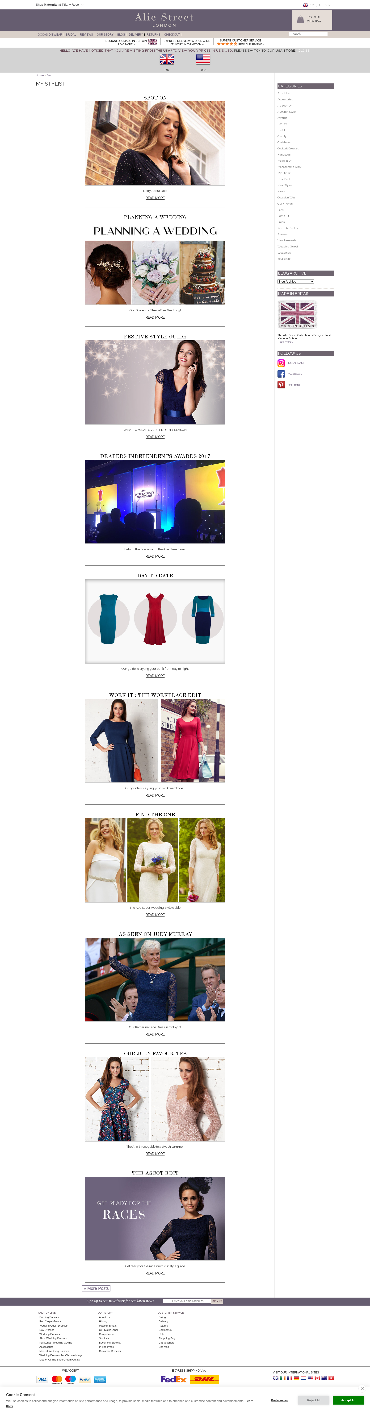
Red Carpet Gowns (50, 1321)
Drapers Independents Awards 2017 (155, 456)
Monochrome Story (290, 167)
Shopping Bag (167, 1338)
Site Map (164, 1346)
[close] (362, 1389)
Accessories (285, 99)
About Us (284, 93)
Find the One (155, 815)
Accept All (348, 1400)
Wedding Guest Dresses (53, 1325)
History (103, 1321)
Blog (121, 34)
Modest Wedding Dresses (54, 1351)
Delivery (136, 34)
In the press (106, 1346)
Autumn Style (287, 111)
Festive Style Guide (155, 337)
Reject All (313, 1400)
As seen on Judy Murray (155, 934)
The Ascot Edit (155, 1173)
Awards (282, 117)
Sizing (162, 1317)
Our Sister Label (108, 1329)
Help (161, 1334)
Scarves (282, 234)
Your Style (284, 258)
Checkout (172, 34)
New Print (284, 179)
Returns (153, 34)
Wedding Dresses (49, 1334)
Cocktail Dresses (288, 148)
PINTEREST (290, 384)
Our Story (105, 34)
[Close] (304, 50)
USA (203, 70)
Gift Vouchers (166, 1342)
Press (281, 222)
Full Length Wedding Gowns (55, 1342)
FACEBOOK (290, 373)
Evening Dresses (49, 1317)
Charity (282, 136)
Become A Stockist (110, 1342)
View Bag (314, 21)
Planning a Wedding (155, 217)
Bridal (71, 34)
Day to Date (155, 576)
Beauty (282, 124)
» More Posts (96, 1288)
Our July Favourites (155, 1053)
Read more (155, 198)
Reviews (86, 34)
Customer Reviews (110, 1351)
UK (166, 70)
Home (40, 75)
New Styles (285, 185)
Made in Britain (108, 1325)
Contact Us (165, 1329)
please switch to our (264, 50)
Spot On (155, 98)
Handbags (284, 154)
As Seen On (285, 105)
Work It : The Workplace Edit (155, 695)
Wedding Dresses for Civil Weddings (60, 1355)
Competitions (106, 1334)
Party (281, 209)
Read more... (286, 341)
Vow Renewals (287, 240)
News (281, 191)
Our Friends (285, 203)
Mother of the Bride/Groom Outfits (59, 1359)
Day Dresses (46, 1329)
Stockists (104, 1338)
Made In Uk (285, 160)
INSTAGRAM (291, 363)
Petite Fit (283, 216)
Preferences (279, 1400)
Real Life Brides (288, 228)
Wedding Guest (288, 246)
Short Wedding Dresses (53, 1338)
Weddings (284, 252)
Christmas (284, 142)
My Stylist (284, 173)
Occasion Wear (50, 34)
